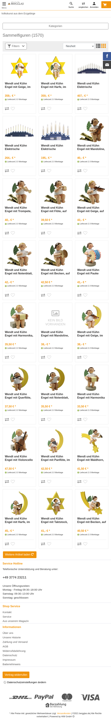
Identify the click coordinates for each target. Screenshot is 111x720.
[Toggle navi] (4, 5)
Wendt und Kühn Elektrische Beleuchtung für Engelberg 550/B (52, 147)
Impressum (9, 659)
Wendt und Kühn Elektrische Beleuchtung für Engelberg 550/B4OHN (16, 147)
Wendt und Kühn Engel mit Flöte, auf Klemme (54, 209)
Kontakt (7, 612)
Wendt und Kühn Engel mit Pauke (88, 271)
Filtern (16, 46)
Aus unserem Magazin (16, 620)
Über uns (8, 632)
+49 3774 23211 (14, 577)
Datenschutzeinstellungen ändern (25, 683)
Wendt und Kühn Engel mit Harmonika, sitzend (19, 334)
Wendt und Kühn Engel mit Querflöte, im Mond (18, 396)
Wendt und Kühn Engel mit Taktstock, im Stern (54, 520)
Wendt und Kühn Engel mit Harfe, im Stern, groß (53, 85)
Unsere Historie (12, 637)
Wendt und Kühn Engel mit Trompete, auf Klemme (18, 209)
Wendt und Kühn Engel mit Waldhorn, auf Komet (90, 458)
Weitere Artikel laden (19, 555)
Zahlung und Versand (15, 641)
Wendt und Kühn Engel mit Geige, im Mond (90, 334)
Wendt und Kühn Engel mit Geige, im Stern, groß (17, 85)
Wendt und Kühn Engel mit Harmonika (91, 396)
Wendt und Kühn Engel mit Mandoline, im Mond (55, 334)
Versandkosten (64, 713)
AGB (5, 646)
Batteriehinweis (11, 664)
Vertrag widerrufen (16, 674)
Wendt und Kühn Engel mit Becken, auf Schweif (91, 520)
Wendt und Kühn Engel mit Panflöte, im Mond (55, 458)
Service (7, 616)
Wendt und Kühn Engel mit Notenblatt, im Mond (55, 396)
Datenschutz (10, 655)
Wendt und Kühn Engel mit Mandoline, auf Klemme (91, 147)
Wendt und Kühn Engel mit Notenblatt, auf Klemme (19, 271)
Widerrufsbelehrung (14, 650)
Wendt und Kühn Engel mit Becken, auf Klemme (55, 271)
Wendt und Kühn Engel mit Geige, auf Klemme (90, 209)
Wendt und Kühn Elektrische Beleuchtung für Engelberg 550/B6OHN (88, 85)
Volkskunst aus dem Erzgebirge (17, 13)
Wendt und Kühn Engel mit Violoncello (19, 458)
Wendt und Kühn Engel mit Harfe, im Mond (17, 520)
